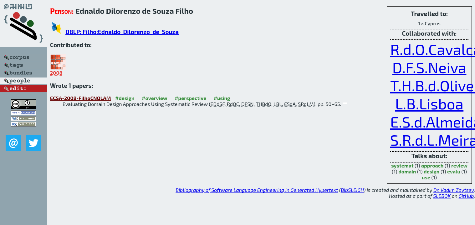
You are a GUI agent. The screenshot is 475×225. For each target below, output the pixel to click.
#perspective (190, 98)
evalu (453, 171)
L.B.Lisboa (429, 103)
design (431, 171)
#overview (154, 98)
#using (222, 98)
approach (432, 165)
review (459, 165)
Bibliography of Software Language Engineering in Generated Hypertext (257, 190)
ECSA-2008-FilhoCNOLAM (80, 98)
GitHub (466, 196)
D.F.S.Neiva (429, 67)
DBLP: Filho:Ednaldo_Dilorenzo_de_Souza (122, 31)
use (426, 177)
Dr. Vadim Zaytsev (453, 190)
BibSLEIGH (352, 190)
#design (125, 98)
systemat (402, 165)
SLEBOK (442, 196)
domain (407, 171)
